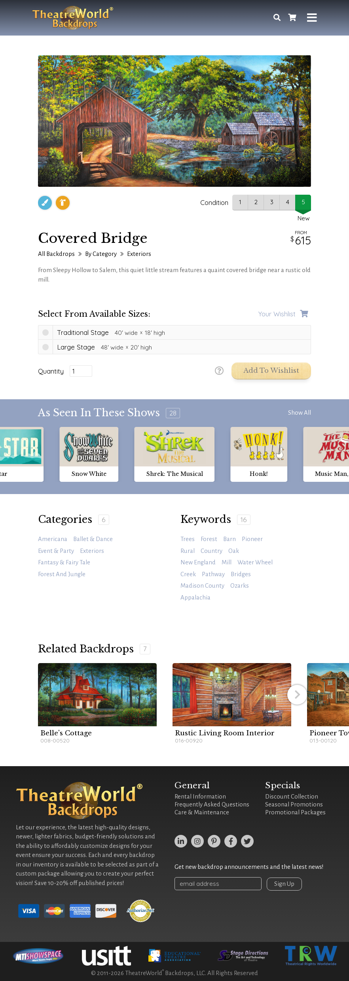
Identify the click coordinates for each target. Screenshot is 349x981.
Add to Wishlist (271, 370)
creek (188, 574)
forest (209, 539)
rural (187, 551)
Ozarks (239, 586)
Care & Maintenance (201, 812)
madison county (202, 586)
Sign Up (284, 884)
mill (226, 562)
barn (229, 539)
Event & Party (56, 551)
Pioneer (252, 539)
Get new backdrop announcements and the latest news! (249, 867)
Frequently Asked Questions (211, 804)
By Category (101, 254)
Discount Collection (291, 796)
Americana (52, 539)
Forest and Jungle (61, 574)
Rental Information (200, 796)
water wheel (255, 562)
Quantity (51, 371)
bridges (241, 574)
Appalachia (195, 597)
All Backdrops (56, 254)
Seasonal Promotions (294, 804)
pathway (213, 574)
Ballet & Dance (93, 539)
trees (187, 539)
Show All (299, 413)
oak (233, 551)
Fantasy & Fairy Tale (64, 562)
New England (198, 562)
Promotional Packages (295, 812)
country (211, 551)
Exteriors (139, 254)
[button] (297, 694)
